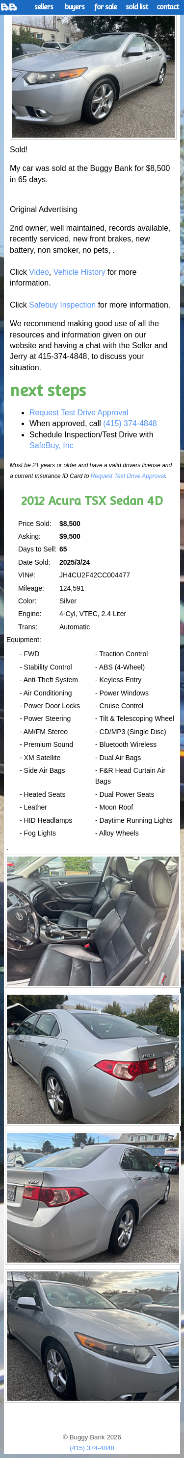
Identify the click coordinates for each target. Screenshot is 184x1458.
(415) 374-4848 (130, 423)
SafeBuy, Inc (51, 445)
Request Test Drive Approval (79, 412)
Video (39, 272)
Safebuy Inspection (62, 305)
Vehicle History (79, 272)
